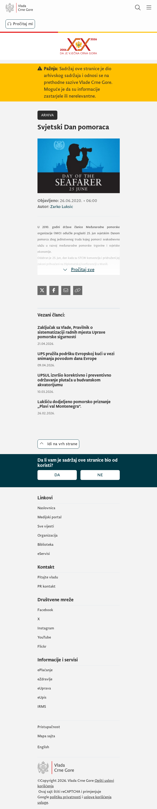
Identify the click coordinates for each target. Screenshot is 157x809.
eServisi (43, 553)
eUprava (44, 688)
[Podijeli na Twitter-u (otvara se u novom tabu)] (42, 290)
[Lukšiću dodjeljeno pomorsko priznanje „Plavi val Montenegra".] (78, 404)
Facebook (45, 610)
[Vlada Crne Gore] (32, 8)
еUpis (41, 697)
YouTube (44, 637)
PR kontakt (46, 586)
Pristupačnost (48, 727)
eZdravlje (44, 679)
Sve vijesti (45, 526)
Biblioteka (45, 544)
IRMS (41, 706)
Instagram (45, 628)
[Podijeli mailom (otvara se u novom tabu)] (65, 290)
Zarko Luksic (61, 206)
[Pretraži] (137, 7)
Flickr (41, 646)
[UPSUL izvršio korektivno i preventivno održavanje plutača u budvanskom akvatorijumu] (78, 380)
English (43, 747)
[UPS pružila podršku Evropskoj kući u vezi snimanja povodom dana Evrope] (78, 356)
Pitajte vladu (47, 577)
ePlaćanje (45, 670)
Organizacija (47, 535)
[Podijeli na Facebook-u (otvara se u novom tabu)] (54, 290)
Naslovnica (46, 508)
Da (57, 475)
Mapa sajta (46, 736)
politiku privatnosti (65, 797)
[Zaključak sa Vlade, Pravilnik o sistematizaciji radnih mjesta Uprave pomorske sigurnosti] (78, 332)
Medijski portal (49, 517)
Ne (100, 475)
